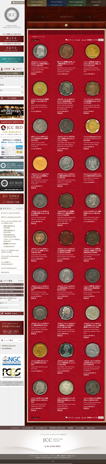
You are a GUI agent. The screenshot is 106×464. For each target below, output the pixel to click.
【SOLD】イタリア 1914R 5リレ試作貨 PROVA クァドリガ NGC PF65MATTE (92, 362)
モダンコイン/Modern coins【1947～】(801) (10, 251)
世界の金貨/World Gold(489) (9, 226)
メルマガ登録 (80, 427)
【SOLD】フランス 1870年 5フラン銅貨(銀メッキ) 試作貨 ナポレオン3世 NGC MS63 (66, 325)
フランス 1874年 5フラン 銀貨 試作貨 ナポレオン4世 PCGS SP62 (92, 213)
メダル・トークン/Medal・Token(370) (12, 240)
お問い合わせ (91, 427)
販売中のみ (85, 40)
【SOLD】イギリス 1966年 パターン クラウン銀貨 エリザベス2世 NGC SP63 (39, 250)
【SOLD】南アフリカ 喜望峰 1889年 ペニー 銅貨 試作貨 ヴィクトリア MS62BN (65, 213)
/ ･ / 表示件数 (89, 40)
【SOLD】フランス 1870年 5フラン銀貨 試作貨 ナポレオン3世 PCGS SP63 (40, 213)
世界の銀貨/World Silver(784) (9, 231)
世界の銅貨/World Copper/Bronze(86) (10, 235)
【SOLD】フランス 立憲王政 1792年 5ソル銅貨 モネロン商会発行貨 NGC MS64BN (92, 250)
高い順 (78, 40)
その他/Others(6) (9, 246)
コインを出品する (27, 427)
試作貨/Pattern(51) (10, 243)
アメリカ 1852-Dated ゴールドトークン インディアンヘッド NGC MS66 (92, 138)
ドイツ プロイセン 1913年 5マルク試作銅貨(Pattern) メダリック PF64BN (92, 101)
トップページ (15, 427)
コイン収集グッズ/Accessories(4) (7, 263)
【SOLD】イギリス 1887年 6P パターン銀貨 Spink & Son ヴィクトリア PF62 (66, 138)
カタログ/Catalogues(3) (9, 268)
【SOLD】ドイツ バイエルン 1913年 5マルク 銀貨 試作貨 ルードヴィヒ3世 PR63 (40, 63)
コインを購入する (41, 427)
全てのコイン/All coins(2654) (10, 212)
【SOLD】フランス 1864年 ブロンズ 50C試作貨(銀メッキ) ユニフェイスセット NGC (66, 101)
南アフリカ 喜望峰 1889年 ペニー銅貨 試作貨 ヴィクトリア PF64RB (66, 63)
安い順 (84, 40)
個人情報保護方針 (7, 348)
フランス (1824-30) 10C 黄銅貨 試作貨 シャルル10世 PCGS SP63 (40, 101)
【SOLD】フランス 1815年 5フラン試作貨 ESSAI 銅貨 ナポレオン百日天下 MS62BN (66, 250)
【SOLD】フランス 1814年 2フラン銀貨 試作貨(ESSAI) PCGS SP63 (40, 287)
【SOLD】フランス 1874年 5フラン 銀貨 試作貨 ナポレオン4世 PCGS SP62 (66, 287)
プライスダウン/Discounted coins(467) (10, 257)
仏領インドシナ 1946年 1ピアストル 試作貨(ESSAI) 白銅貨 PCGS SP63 (39, 138)
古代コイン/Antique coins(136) (11, 217)
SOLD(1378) (5, 272)
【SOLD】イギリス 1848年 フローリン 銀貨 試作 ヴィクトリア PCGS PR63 (66, 362)
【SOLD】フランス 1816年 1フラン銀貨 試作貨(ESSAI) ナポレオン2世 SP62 (66, 175)
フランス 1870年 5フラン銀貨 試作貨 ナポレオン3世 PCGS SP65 (39, 400)
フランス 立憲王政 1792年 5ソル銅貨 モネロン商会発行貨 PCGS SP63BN (92, 287)
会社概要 (70, 427)
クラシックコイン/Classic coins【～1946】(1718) (11, 221)
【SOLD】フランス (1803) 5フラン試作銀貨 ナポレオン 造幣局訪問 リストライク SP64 (92, 325)
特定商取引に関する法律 (8, 345)
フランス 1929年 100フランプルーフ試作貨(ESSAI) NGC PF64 (39, 362)
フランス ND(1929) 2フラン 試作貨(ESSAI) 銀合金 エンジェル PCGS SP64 (66, 400)
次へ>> (36, 40)
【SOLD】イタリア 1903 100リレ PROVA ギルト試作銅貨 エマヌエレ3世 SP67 (40, 175)
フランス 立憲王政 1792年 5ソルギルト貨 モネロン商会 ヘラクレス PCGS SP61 (92, 63)
